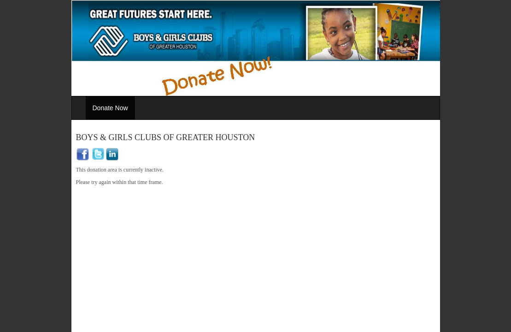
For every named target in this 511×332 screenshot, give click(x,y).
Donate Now (110, 108)
